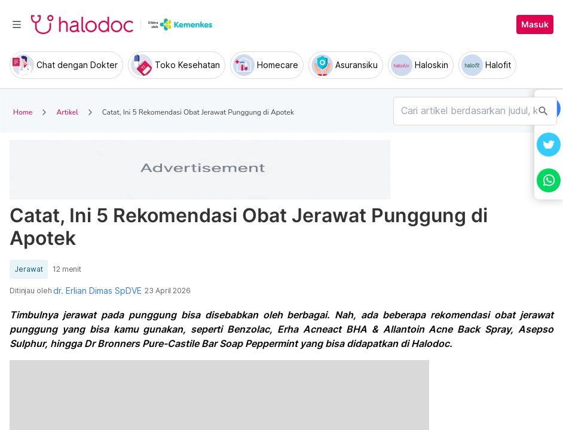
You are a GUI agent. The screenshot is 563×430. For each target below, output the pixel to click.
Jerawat (28, 269)
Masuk (535, 24)
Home (22, 112)
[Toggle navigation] (17, 24)
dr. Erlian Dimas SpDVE (97, 291)
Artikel (67, 112)
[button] (548, 144)
